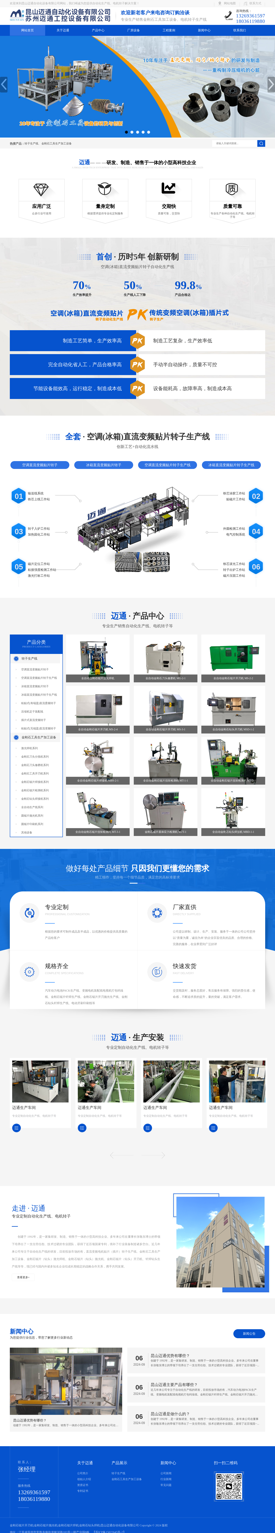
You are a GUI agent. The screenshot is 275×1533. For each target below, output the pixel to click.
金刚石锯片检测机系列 (35, 790)
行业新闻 (165, 1479)
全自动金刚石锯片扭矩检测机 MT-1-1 (165, 780)
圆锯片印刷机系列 (32, 824)
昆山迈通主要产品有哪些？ (174, 1385)
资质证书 (82, 1485)
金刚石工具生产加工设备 (56, 143)
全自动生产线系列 (32, 807)
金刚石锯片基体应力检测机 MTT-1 (165, 831)
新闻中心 (204, 30)
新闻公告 (249, 1333)
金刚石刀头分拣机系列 (35, 756)
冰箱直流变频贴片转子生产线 (231, 465)
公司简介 (82, 1473)
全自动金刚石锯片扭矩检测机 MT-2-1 (233, 780)
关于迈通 (63, 30)
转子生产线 (31, 143)
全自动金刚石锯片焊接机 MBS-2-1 (97, 780)
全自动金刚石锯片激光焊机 (97, 678)
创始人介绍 (84, 1479)
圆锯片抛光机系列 (32, 815)
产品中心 (98, 30)
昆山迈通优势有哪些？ (170, 1356)
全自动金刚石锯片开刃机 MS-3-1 (165, 729)
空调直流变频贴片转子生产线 (168, 465)
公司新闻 (165, 1473)
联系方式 (255, 3)
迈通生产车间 (24, 1107)
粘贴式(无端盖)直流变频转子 (38, 728)
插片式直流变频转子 (33, 720)
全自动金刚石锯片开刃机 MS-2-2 (233, 678)
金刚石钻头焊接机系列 (35, 798)
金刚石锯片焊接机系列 (35, 782)
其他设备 (26, 832)
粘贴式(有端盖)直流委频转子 (38, 703)
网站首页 (27, 30)
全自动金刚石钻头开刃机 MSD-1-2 (233, 729)
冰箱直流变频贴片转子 (103, 465)
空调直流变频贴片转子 (40, 465)
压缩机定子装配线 (32, 711)
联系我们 (239, 30)
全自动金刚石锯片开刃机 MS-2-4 (98, 729)
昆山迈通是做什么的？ (170, 1414)
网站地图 (230, 3)
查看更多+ (23, 1277)
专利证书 (82, 1490)
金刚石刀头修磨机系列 (35, 765)
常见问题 (165, 1485)
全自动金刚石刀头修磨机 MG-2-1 (165, 678)
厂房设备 (133, 30)
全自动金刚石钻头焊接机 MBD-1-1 (233, 831)
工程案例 (169, 30)
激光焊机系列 (29, 748)
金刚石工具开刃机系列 (35, 773)
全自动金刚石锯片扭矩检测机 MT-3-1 (97, 831)
